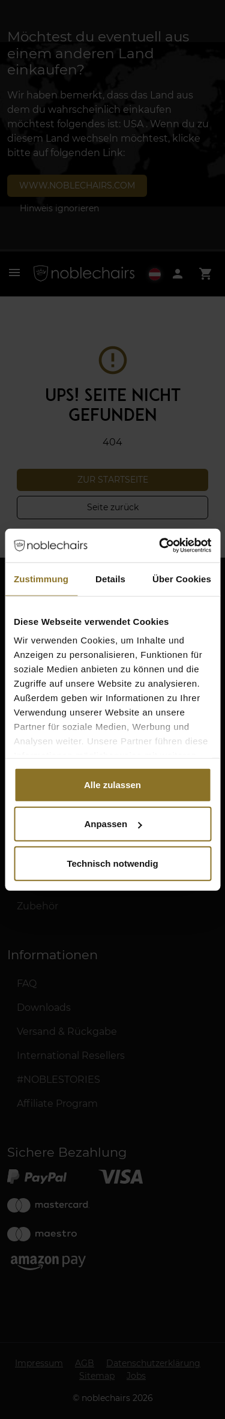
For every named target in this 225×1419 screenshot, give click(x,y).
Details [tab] (110, 578)
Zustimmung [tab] (41, 578)
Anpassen (113, 824)
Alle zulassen (112, 784)
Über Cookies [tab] (181, 578)
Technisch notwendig (112, 863)
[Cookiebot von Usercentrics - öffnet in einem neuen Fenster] (160, 545)
